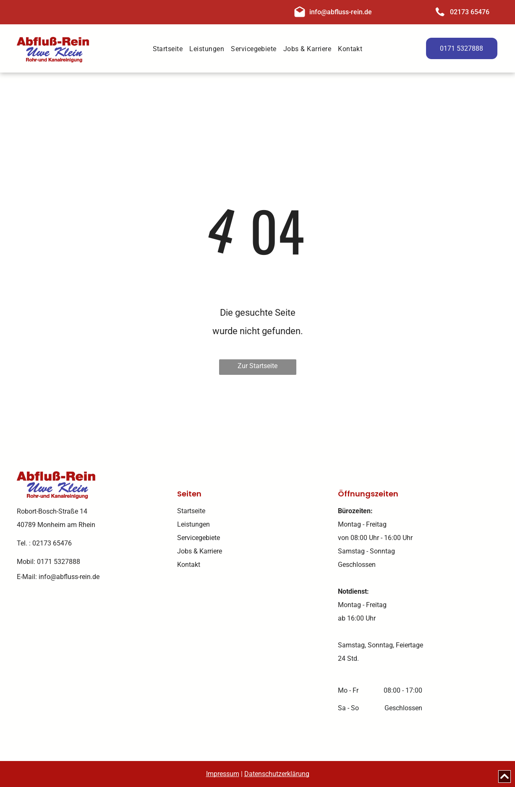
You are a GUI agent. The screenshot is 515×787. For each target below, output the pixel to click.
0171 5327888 (58, 562)
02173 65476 (469, 12)
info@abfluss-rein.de (340, 12)
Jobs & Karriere (199, 551)
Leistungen (193, 524)
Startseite (191, 511)
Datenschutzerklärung (276, 774)
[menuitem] (167, 49)
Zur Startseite (257, 366)
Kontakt (188, 565)
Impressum (222, 774)
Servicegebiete (198, 538)
